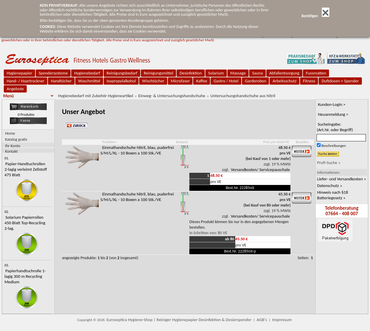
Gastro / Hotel (225, 80)
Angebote (15, 88)
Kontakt (11, 151)
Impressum (282, 319)
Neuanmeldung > (333, 114)
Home (10, 133)
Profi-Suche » (329, 162)
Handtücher (61, 80)
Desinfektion (190, 73)
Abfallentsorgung (284, 73)
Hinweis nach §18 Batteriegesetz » (332, 195)
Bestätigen (315, 16)
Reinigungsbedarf (122, 73)
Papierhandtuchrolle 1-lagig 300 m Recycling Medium (25, 276)
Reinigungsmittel (158, 73)
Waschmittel (89, 80)
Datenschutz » (329, 185)
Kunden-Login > (332, 104)
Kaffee (201, 80)
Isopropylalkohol (121, 80)
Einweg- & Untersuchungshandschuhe (171, 95)
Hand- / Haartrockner (25, 80)
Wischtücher (153, 80)
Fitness (309, 80)
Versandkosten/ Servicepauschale (260, 169)
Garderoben (255, 80)
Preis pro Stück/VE (276, 142)
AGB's (262, 319)
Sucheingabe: (335, 127)
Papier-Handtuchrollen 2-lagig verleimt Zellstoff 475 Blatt (25, 169)
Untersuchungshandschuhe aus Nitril (242, 95)
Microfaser (180, 80)
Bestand (181, 142)
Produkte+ (109, 142)
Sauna (257, 73)
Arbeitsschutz (284, 80)
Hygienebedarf (87, 73)
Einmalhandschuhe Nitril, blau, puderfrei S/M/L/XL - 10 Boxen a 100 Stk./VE (137, 150)
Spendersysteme (53, 73)
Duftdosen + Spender (340, 80)
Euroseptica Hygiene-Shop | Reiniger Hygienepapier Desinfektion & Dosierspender (179, 319)
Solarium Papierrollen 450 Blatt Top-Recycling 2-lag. (24, 223)
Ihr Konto (12, 145)
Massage (238, 73)
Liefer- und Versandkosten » (341, 178)
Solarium (216, 73)
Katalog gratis (16, 139)
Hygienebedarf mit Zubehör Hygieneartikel (95, 95)
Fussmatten (316, 73)
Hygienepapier (19, 73)
